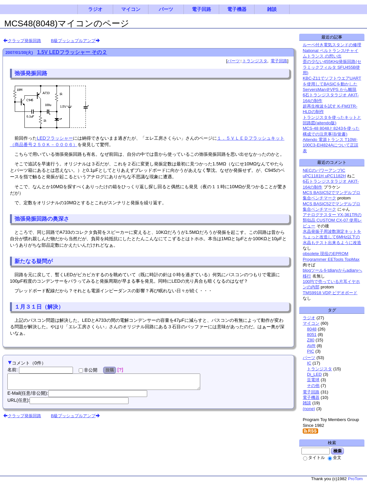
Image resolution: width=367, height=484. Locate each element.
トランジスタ (254, 60)
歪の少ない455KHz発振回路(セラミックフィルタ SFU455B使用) (332, 67)
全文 (334, 457)
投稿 (109, 370)
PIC (310, 351)
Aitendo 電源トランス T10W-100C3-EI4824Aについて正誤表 (330, 145)
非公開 (88, 370)
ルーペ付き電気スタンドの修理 (332, 44)
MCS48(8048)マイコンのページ (66, 23)
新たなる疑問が (33, 261)
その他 (313, 385)
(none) (309, 408)
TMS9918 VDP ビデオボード (330, 292)
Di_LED (314, 374)
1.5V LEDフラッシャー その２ (72, 52)
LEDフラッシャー (55, 138)
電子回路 (201, 9)
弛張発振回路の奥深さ (41, 219)
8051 (312, 334)
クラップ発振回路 (24, 40)
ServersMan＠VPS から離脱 (329, 89)
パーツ (166, 9)
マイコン (130, 9)
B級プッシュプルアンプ (73, 40)
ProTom (355, 478)
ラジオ (95, 9)
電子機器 (236, 9)
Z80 (310, 340)
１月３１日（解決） (39, 307)
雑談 (272, 9)
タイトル (314, 457)
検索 (337, 451)
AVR (311, 345)
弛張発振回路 (30, 73)
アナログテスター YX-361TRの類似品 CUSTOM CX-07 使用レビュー (332, 220)
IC (309, 363)
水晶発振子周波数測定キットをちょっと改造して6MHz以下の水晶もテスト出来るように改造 (332, 237)
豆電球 (313, 379)
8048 (312, 329)
